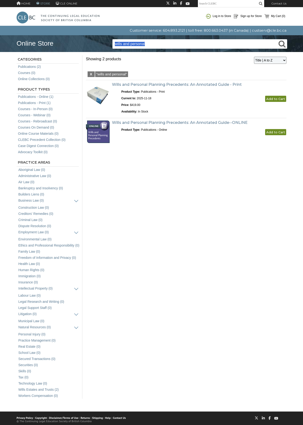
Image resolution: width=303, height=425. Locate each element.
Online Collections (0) (34, 79)
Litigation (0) (27, 314)
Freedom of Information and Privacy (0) (47, 258)
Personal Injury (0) (31, 334)
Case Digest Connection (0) (38, 146)
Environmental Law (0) (35, 239)
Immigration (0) (29, 276)
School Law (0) (29, 353)
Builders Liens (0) (31, 194)
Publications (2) (29, 67)
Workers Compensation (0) (38, 396)
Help (108, 418)
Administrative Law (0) (34, 176)
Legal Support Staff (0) (35, 308)
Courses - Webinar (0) (34, 115)
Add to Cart (275, 99)
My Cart (274, 16)
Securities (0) (28, 365)
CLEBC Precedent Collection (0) (42, 140)
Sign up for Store (248, 16)
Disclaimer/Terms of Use (63, 418)
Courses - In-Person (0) (35, 109)
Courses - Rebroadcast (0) (37, 121)
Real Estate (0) (29, 346)
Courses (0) (26, 73)
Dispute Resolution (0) (34, 226)
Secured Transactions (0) (36, 359)
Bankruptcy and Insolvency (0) (40, 188)
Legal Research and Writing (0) (41, 302)
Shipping (97, 418)
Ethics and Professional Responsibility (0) (49, 245)
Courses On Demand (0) (36, 127)
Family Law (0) (29, 251)
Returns (85, 418)
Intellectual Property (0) (35, 288)
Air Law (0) (26, 182)
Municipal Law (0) (31, 321)
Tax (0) (23, 377)
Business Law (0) (31, 200)
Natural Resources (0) (34, 327)
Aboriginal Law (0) (31, 170)
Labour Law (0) (29, 295)
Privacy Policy (25, 418)
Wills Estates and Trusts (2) (38, 389)
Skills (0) (24, 371)
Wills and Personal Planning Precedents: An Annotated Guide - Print (177, 84)
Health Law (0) (29, 264)
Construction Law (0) (33, 207)
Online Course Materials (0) (38, 133)
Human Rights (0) (31, 270)
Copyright (41, 418)
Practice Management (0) (37, 340)
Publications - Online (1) (35, 97)
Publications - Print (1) (34, 103)
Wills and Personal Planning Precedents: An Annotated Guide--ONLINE (180, 122)
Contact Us (278, 3)
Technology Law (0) (32, 383)
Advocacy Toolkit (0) (33, 152)
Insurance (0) (28, 282)
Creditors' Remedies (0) (35, 214)
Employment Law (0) (33, 232)
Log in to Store (218, 16)
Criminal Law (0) (30, 220)
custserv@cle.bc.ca (269, 30)
